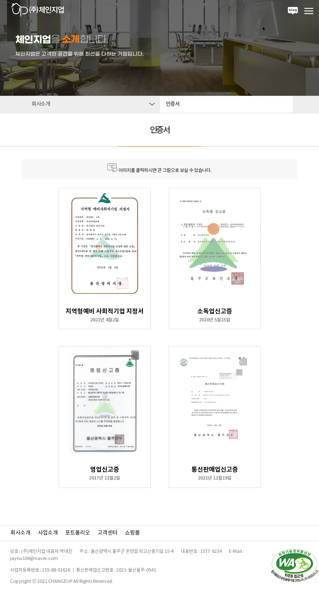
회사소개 (20, 533)
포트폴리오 (77, 533)
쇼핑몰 (132, 533)
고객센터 (108, 533)
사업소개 (48, 533)
